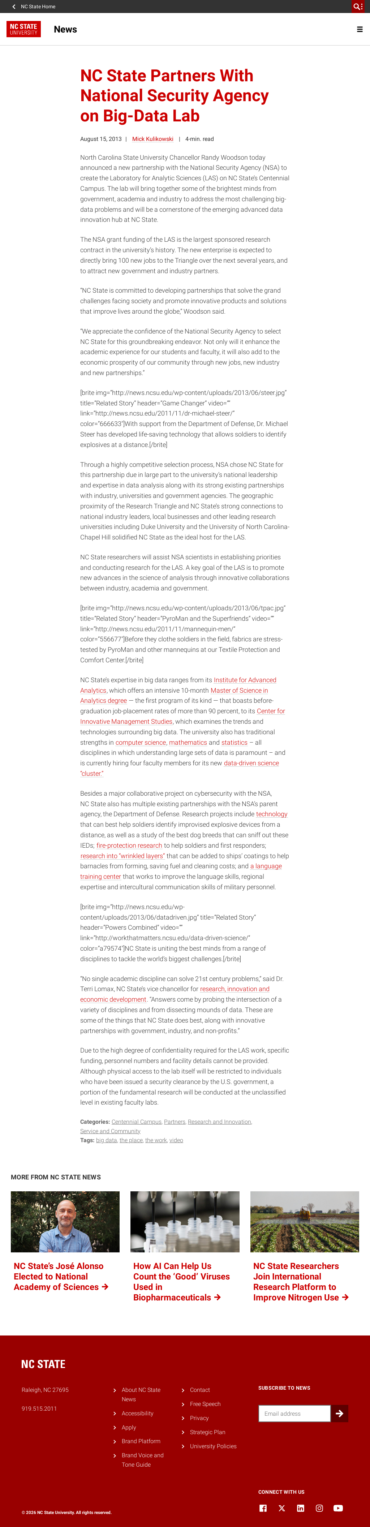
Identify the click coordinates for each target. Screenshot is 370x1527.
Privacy (199, 1418)
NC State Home (38, 6)
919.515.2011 (39, 1408)
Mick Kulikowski (152, 139)
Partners (174, 1121)
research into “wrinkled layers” (123, 856)
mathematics (188, 742)
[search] (358, 6)
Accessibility (138, 1413)
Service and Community (110, 1131)
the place (131, 1140)
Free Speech (205, 1404)
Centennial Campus (137, 1121)
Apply (129, 1427)
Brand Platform (141, 1441)
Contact (200, 1389)
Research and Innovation (219, 1121)
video (176, 1140)
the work (156, 1140)
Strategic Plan (207, 1432)
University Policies (213, 1446)
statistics (234, 742)
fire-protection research (129, 845)
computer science (141, 742)
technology (272, 814)
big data (106, 1140)
